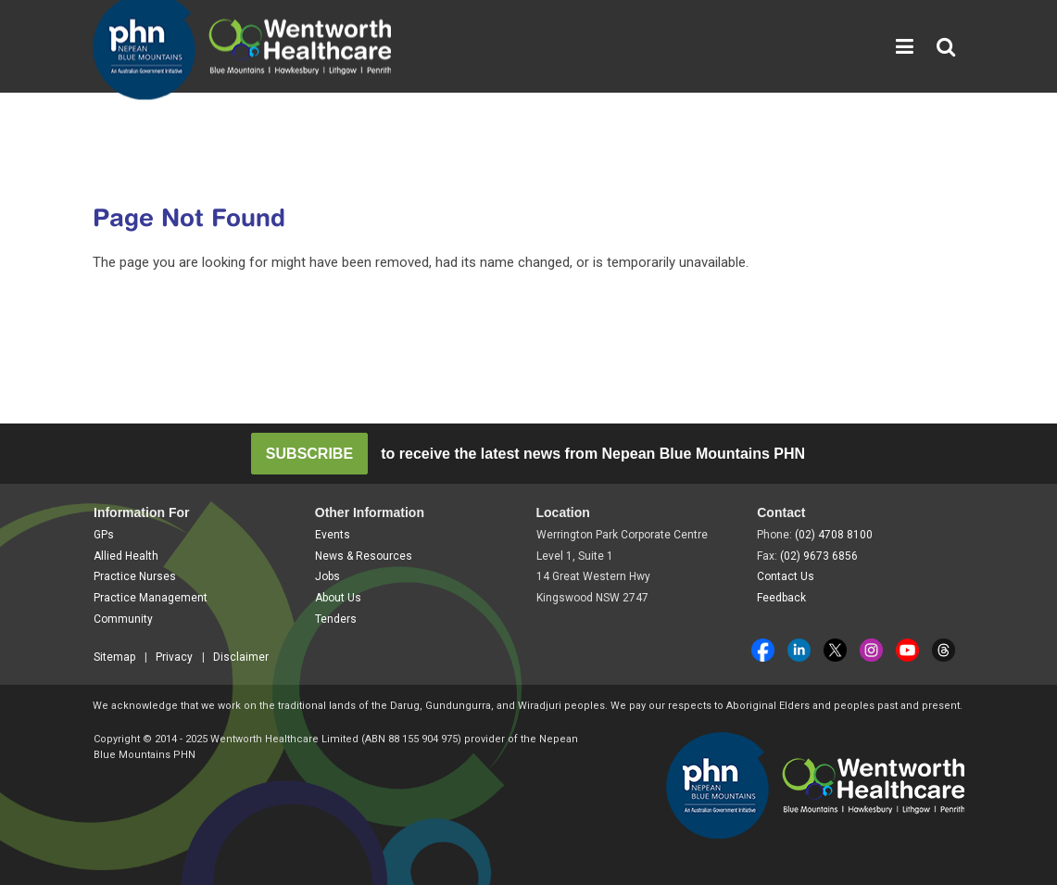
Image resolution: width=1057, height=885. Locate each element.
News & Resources (363, 556)
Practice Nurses (135, 576)
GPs (104, 534)
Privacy (174, 657)
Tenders (336, 619)
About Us (338, 597)
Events (332, 534)
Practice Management (151, 597)
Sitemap (114, 657)
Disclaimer (241, 657)
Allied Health (126, 556)
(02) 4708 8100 (834, 534)
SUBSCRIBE (309, 453)
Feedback (781, 597)
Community (123, 619)
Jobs (327, 576)
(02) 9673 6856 (819, 556)
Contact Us (785, 576)
